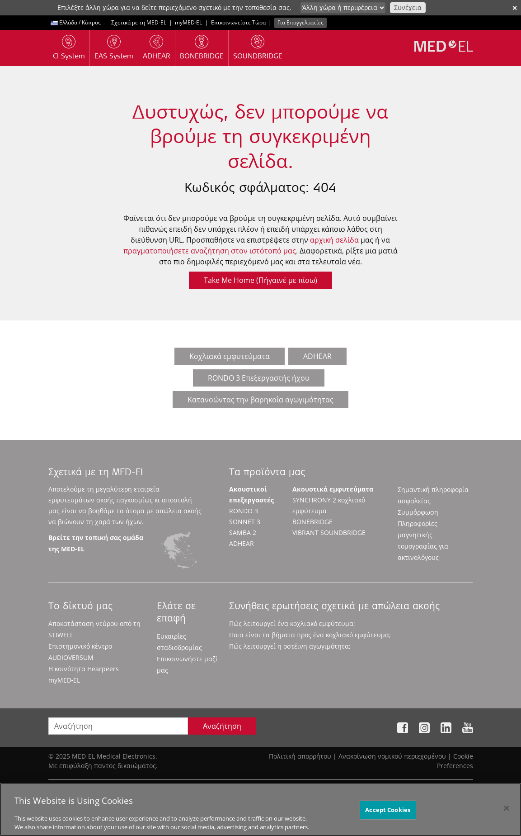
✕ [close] (514, 8)
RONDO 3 (243, 510)
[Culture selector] (342, 7)
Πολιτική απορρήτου (300, 756)
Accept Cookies (387, 813)
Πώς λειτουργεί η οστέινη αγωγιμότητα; (290, 646)
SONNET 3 (244, 521)
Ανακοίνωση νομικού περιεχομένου (392, 756)
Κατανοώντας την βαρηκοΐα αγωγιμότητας (260, 400)
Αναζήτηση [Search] (222, 726)
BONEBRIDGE (312, 521)
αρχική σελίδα (334, 240)
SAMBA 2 (242, 532)
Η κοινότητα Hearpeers (83, 668)
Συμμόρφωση (418, 512)
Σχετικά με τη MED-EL (138, 22)
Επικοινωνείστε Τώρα (238, 22)
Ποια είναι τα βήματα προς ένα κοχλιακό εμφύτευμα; (310, 635)
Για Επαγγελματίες (300, 22)
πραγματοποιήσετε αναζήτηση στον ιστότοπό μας (209, 251)
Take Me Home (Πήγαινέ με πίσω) (260, 280)
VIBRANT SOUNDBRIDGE (329, 532)
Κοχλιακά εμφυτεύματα (229, 356)
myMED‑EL (188, 22)
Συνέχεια (408, 7)
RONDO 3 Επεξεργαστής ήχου (259, 378)
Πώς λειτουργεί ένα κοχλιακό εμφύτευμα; (292, 623)
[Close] (506, 812)
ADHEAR (317, 356)
